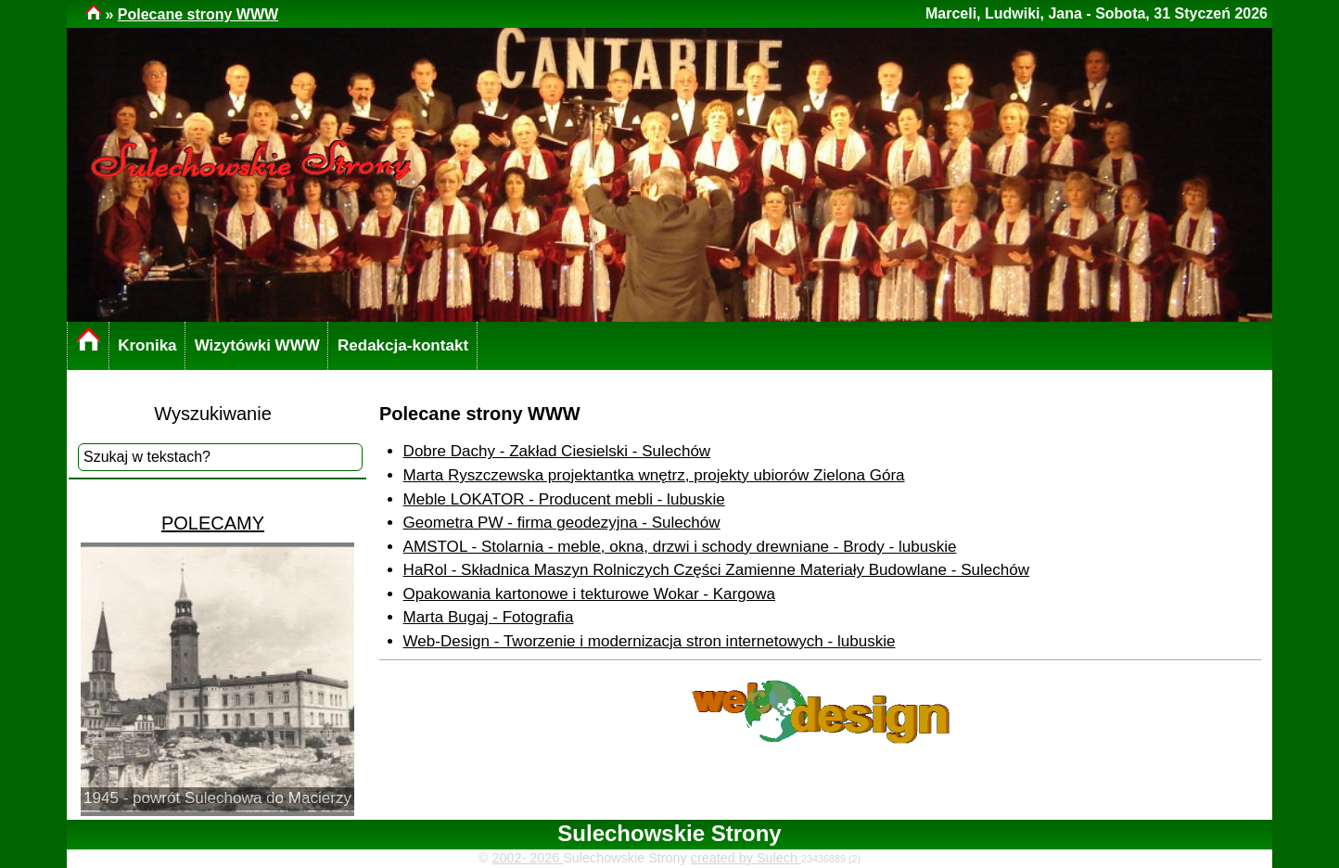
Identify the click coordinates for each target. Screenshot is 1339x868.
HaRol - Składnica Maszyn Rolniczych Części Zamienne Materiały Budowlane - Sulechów (716, 570)
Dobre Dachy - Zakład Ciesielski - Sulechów (557, 451)
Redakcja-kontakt (403, 345)
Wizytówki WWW (257, 345)
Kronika (147, 345)
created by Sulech (746, 857)
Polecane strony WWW (198, 14)
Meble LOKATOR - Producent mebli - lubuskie (564, 499)
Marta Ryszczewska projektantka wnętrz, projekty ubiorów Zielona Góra (654, 475)
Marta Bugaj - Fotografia (488, 617)
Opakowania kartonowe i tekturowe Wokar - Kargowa (589, 594)
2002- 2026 (527, 857)
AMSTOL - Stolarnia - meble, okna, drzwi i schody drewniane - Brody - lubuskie (680, 546)
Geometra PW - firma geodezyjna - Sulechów (562, 522)
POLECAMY (212, 523)
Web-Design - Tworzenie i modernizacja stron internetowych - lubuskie (649, 641)
